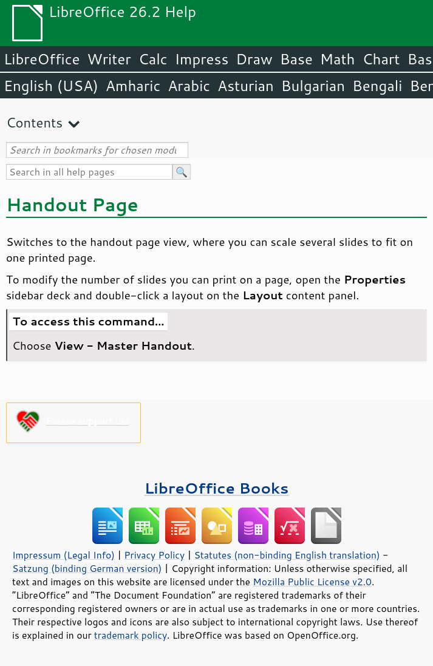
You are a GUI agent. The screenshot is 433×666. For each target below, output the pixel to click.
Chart (381, 59)
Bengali (377, 85)
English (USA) (51, 85)
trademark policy (130, 635)
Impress (202, 59)
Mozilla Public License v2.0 (312, 581)
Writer (109, 59)
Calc (153, 59)
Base (296, 59)
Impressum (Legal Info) (63, 555)
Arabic (189, 85)
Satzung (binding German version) (87, 568)
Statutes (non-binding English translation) (287, 555)
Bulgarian (313, 85)
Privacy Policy (154, 555)
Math (337, 59)
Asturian (245, 85)
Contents (34, 122)
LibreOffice (42, 59)
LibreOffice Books (217, 487)
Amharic (133, 85)
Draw (254, 59)
